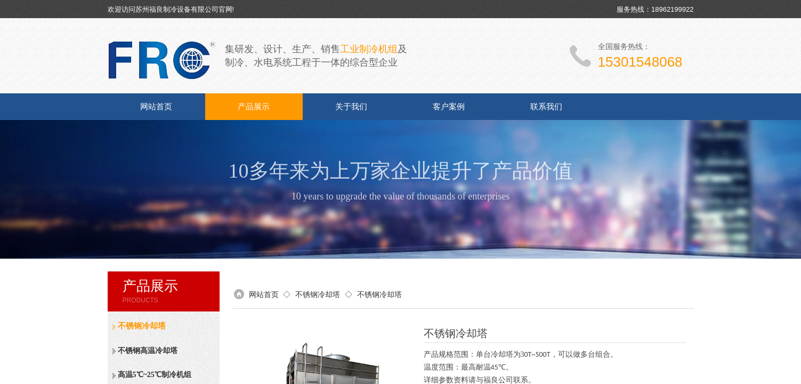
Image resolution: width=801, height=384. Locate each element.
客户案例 (449, 106)
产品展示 (254, 106)
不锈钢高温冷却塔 (147, 351)
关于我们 (351, 106)
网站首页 (156, 106)
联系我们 (546, 106)
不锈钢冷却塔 (142, 326)
